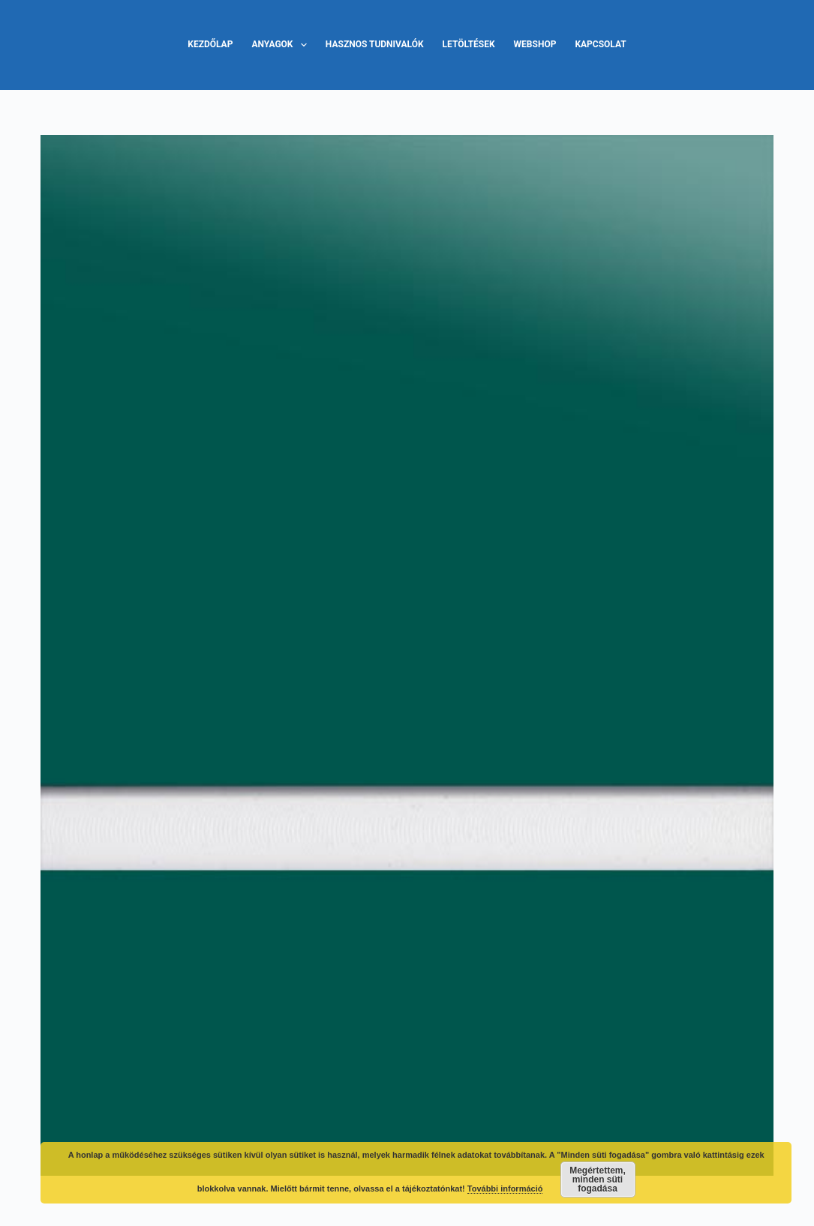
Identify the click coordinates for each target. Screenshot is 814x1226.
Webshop (535, 44)
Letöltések (469, 44)
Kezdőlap (210, 44)
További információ (505, 1188)
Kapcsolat (600, 44)
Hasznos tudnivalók (375, 44)
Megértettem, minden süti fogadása (597, 1179)
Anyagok (281, 45)
